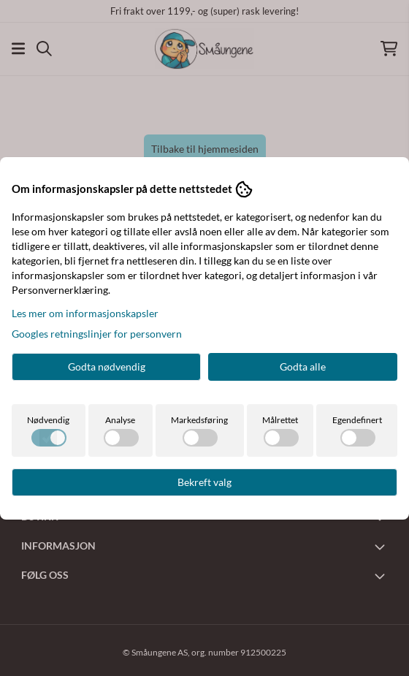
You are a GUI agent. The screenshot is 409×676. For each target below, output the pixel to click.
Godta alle (303, 366)
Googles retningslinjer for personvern (97, 333)
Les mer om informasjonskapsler (85, 313)
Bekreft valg (204, 482)
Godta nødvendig (106, 366)
